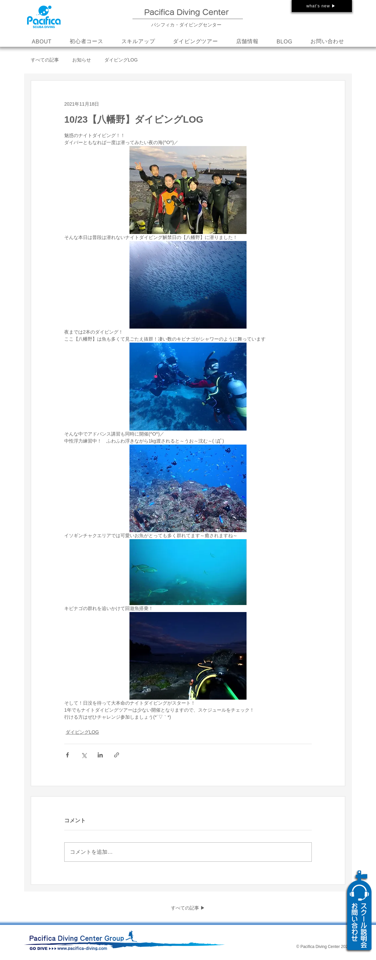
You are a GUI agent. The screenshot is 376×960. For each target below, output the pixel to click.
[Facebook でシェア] (67, 755)
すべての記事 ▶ (188, 908)
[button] (138, 42)
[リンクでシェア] (116, 755)
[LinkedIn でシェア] (100, 755)
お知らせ (81, 60)
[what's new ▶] (322, 6)
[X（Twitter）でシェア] (84, 755)
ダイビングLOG (121, 60)
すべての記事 (45, 60)
